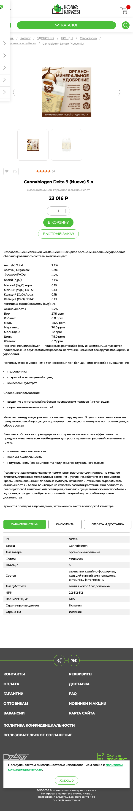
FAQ (73, 693)
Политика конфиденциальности (39, 725)
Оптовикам (15, 703)
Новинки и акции (87, 703)
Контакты (14, 674)
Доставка (79, 684)
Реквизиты (80, 674)
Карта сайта (82, 713)
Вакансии (13, 713)
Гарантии (13, 693)
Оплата (11, 684)
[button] (14, 92)
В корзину (58, 222)
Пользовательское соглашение (37, 735)
